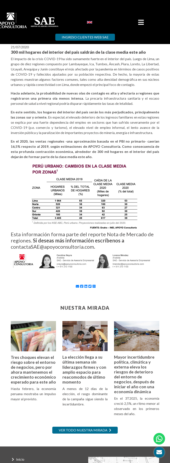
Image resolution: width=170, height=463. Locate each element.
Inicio (18, 459)
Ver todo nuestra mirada (85, 430)
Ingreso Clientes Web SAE (85, 37)
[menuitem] (89, 22)
